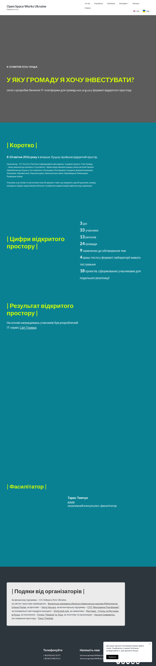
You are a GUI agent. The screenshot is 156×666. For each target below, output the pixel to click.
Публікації (111, 3)
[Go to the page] (26, 6)
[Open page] (134, 11)
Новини (88, 8)
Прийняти (112, 657)
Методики (123, 3)
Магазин (136, 3)
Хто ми (87, 3)
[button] (118, 662)
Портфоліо (98, 3)
